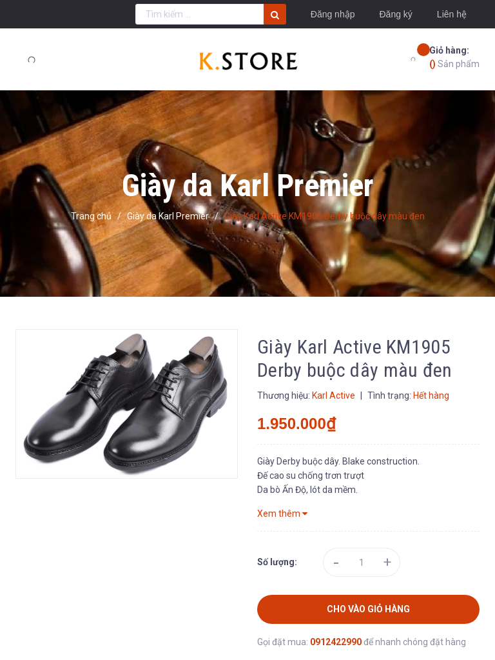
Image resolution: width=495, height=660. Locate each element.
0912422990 (337, 642)
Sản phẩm (454, 56)
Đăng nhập (333, 14)
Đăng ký (395, 14)
